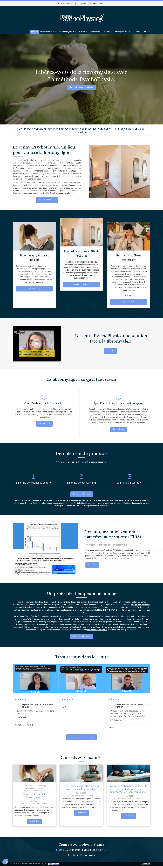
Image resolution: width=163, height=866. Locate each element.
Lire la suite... (23, 717)
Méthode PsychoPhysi (106, 610)
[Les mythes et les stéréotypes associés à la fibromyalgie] (81, 773)
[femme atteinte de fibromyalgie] (34, 773)
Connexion (145, 864)
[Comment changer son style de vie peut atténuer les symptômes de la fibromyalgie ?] (128, 773)
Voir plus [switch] (128, 213)
